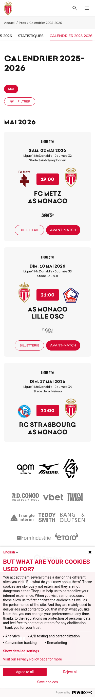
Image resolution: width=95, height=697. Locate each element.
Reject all (70, 672)
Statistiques (31, 35)
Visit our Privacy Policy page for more (32, 659)
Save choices (47, 682)
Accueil (9, 23)
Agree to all (25, 672)
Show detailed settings (21, 651)
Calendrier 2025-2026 (71, 35)
